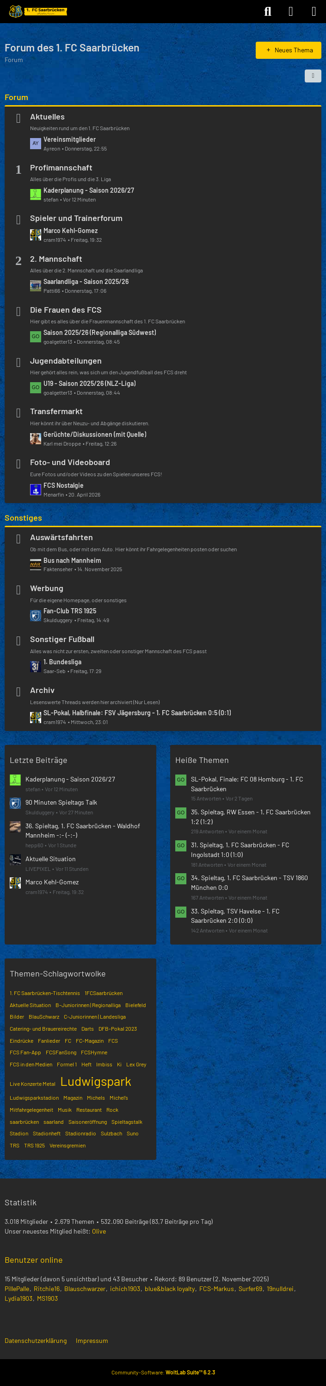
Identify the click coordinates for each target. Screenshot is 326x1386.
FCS (113, 1040)
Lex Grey (136, 1064)
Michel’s (119, 1097)
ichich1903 (125, 1288)
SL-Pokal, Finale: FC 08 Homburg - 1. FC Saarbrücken (247, 784)
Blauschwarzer (84, 1288)
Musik (65, 1109)
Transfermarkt (56, 411)
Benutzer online (34, 1259)
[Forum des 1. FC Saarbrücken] (37, 11)
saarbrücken (24, 1121)
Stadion (19, 1133)
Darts (87, 1028)
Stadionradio (80, 1133)
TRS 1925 (34, 1145)
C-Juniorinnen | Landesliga (95, 1016)
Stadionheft (47, 1133)
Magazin (72, 1097)
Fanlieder (49, 1040)
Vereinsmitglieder (69, 139)
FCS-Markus (216, 1288)
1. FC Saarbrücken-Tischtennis (45, 992)
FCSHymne (94, 1052)
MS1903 (47, 1298)
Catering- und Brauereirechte (43, 1028)
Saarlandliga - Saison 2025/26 (86, 281)
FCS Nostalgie (63, 485)
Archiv (42, 690)
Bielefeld (135, 1005)
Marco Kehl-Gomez (70, 230)
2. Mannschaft (56, 258)
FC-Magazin (90, 1040)
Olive (99, 1231)
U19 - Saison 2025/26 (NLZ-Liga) (89, 383)
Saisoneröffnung (87, 1121)
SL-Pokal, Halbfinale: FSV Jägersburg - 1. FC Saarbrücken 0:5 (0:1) (137, 713)
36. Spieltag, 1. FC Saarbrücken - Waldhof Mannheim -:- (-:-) (82, 830)
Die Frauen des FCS (66, 309)
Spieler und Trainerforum (76, 218)
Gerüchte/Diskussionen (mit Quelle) (94, 434)
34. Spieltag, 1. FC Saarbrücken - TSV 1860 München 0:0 (249, 882)
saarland (53, 1121)
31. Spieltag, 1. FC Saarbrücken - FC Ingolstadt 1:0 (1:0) (240, 849)
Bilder (17, 1016)
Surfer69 (250, 1288)
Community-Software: (163, 1372)
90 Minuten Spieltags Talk (61, 802)
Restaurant (89, 1109)
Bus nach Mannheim (72, 560)
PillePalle (17, 1288)
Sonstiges (23, 517)
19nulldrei (280, 1288)
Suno (133, 1133)
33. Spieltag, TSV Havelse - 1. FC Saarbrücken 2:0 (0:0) (235, 916)
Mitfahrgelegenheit (31, 1109)
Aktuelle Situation (50, 859)
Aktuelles (47, 116)
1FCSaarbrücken (104, 992)
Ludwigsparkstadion (34, 1097)
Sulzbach (111, 1133)
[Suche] (267, 11)
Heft (86, 1064)
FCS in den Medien (31, 1064)
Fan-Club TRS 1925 (69, 611)
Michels (96, 1097)
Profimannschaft (61, 167)
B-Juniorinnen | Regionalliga (88, 1005)
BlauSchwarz (44, 1016)
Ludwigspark (95, 1081)
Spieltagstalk (126, 1121)
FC (68, 1040)
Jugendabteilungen (66, 360)
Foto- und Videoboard (70, 462)
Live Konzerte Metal (32, 1083)
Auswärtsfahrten (61, 537)
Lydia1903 (18, 1298)
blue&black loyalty (170, 1288)
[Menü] (314, 11)
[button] (313, 75)
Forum (16, 97)
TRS (14, 1145)
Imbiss (104, 1064)
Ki (119, 1064)
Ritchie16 (47, 1288)
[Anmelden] (291, 11)
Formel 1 (67, 1064)
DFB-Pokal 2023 (117, 1028)
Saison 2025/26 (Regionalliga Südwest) (99, 332)
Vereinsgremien (67, 1145)
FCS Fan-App (25, 1052)
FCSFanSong (61, 1052)
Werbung (46, 588)
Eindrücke (21, 1040)
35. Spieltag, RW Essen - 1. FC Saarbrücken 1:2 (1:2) (251, 816)
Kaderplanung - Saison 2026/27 (88, 190)
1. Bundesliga (62, 662)
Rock (112, 1109)
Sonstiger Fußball (62, 639)
